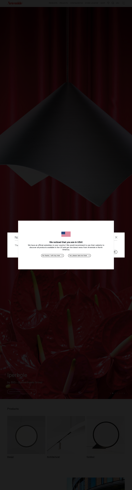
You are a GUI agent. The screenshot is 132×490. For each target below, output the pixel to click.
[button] (79, 255)
